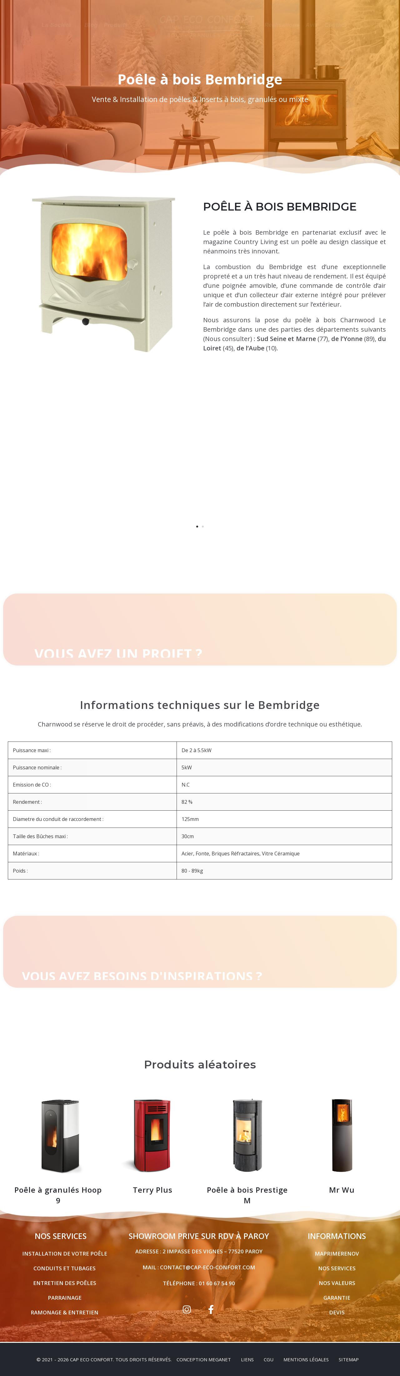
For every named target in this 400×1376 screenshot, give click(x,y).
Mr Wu (342, 1184)
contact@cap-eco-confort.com (207, 1262)
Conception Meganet (204, 1359)
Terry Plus (152, 1184)
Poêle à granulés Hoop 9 (58, 1189)
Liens (247, 1359)
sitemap (349, 1359)
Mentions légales (306, 1359)
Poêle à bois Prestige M (247, 1189)
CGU (268, 1359)
